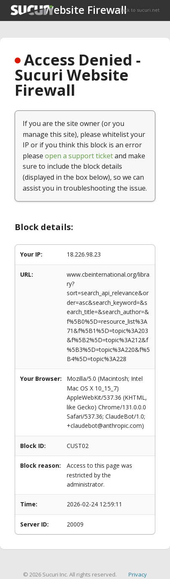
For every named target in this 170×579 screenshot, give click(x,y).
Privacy (137, 574)
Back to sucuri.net (139, 10)
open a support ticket (79, 155)
